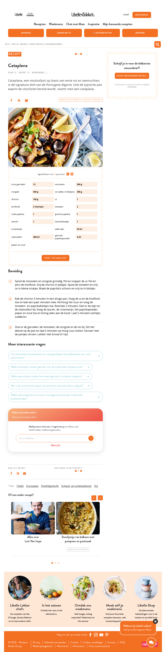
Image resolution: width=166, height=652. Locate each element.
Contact (111, 642)
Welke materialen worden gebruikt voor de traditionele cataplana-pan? (50, 367)
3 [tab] (58, 563)
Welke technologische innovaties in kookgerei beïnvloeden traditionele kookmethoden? (55, 396)
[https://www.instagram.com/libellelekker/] (96, 635)
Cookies (74, 642)
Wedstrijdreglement (43, 646)
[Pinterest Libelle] (107, 635)
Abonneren (63, 646)
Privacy (36, 642)
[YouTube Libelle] (101, 635)
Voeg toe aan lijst (55, 258)
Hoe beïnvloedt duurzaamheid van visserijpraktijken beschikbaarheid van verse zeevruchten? (55, 356)
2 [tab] (55, 563)
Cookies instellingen (93, 642)
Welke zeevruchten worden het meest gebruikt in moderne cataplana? (50, 376)
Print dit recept (92, 100)
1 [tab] (52, 563)
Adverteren (79, 646)
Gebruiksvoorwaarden (55, 642)
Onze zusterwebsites (99, 646)
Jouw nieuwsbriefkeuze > (132, 75)
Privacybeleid (132, 87)
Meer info (55, 445)
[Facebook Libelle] (90, 635)
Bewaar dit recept (70, 100)
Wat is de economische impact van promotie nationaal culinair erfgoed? (50, 386)
